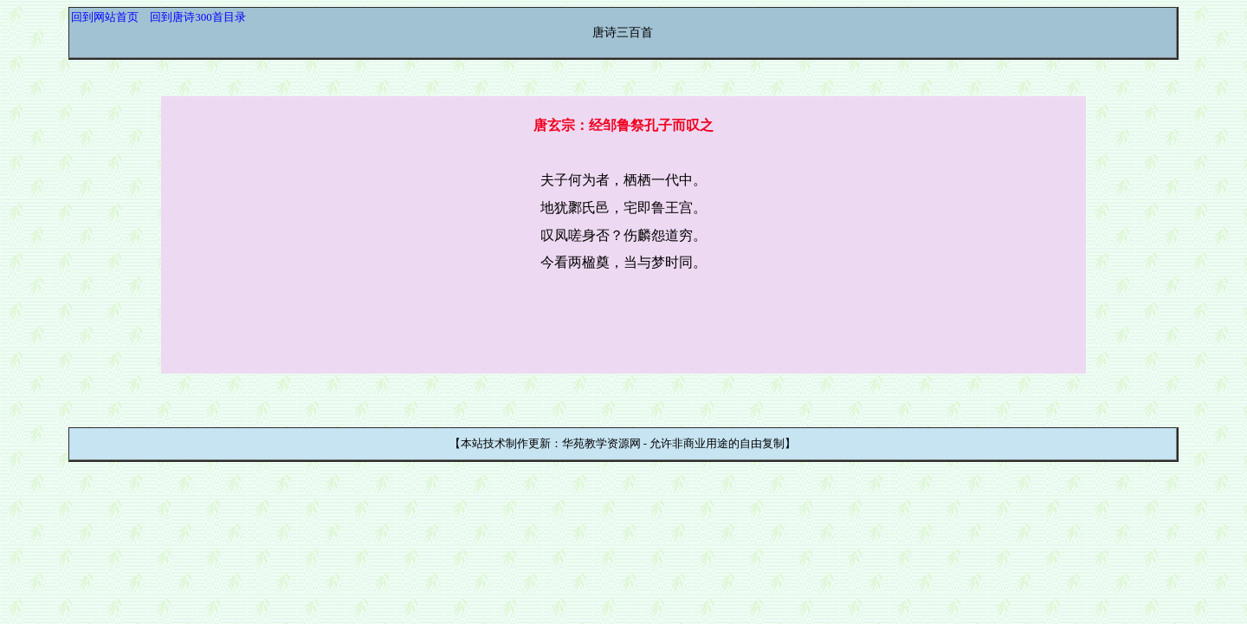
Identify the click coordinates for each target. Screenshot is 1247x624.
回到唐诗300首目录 (198, 16)
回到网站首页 (105, 16)
